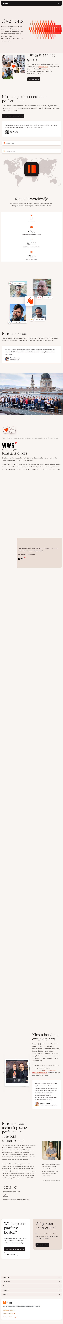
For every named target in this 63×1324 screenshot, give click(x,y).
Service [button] (5, 1286)
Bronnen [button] (6, 1290)
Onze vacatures (34, 79)
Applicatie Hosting (8, 1310)
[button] (29, 1072)
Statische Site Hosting (9, 1317)
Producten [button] (6, 1277)
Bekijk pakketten (11, 1254)
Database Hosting (8, 1313)
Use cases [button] (6, 1282)
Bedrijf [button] (5, 1294)
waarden (45, 69)
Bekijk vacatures (42, 1245)
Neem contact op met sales (15, 1249)
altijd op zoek (43, 67)
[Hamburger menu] (58, 3)
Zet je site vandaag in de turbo (13, 116)
